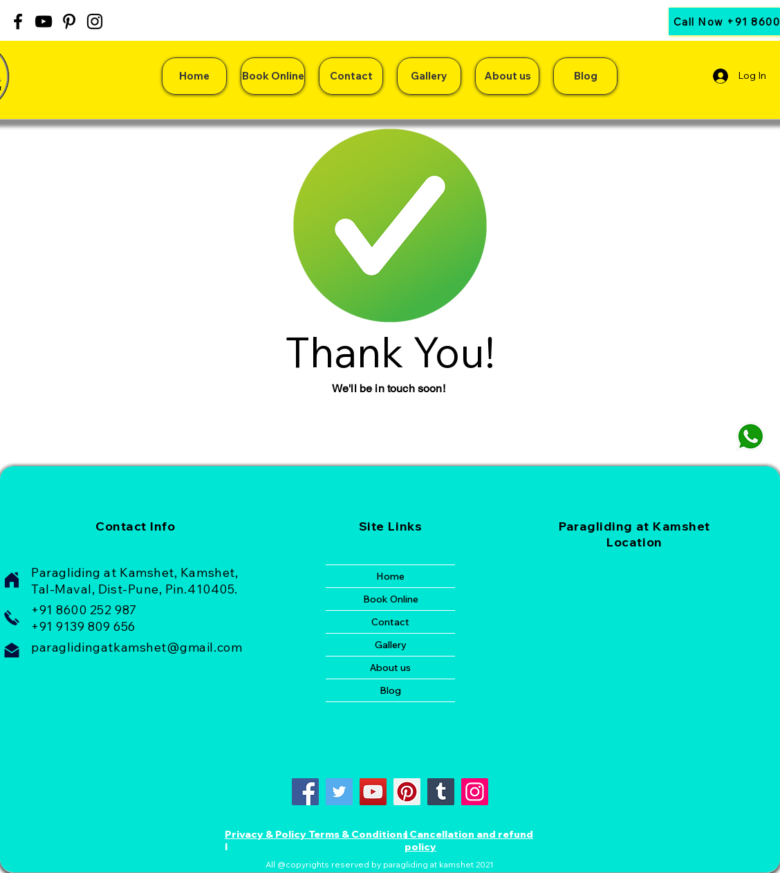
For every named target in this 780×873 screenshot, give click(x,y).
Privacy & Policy (265, 834)
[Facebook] (18, 21)
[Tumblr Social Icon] (440, 791)
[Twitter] (339, 791)
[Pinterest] (69, 21)
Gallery (391, 644)
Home (390, 576)
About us (390, 667)
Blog (390, 690)
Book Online (390, 599)
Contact (390, 622)
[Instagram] (94, 21)
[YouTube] (43, 21)
